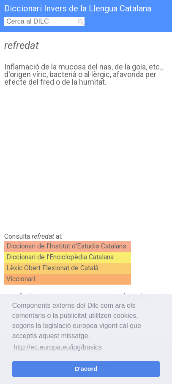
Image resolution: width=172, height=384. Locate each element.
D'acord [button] (86, 368)
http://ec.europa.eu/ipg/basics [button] (58, 347)
